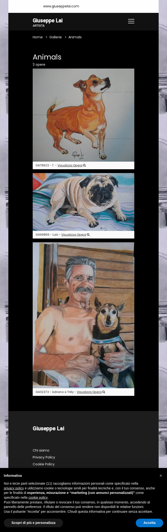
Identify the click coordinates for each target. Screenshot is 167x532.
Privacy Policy (44, 457)
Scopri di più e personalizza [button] (33, 523)
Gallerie (55, 37)
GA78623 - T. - (61, 166)
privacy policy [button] (14, 488)
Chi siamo (41, 450)
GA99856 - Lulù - (62, 235)
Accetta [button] (149, 523)
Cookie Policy (44, 464)
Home (38, 37)
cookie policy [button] (38, 497)
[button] (161, 475)
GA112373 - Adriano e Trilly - (70, 392)
